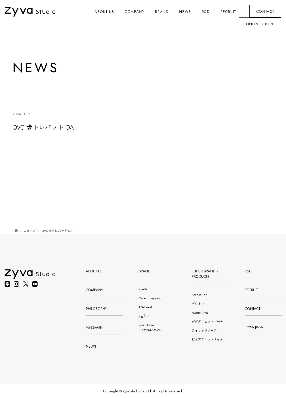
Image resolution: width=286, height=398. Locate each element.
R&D (206, 11)
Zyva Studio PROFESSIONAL (150, 327)
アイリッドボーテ (204, 330)
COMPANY (94, 290)
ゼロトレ (198, 303)
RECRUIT (228, 11)
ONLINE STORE (260, 24)
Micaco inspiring (150, 298)
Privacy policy (254, 327)
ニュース (29, 230)
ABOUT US (104, 11)
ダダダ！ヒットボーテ (207, 321)
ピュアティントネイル (207, 339)
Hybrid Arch (200, 312)
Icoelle (143, 289)
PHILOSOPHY (96, 308)
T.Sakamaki (146, 307)
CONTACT (265, 11)
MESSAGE (94, 327)
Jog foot (144, 316)
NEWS (91, 346)
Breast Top (199, 294)
